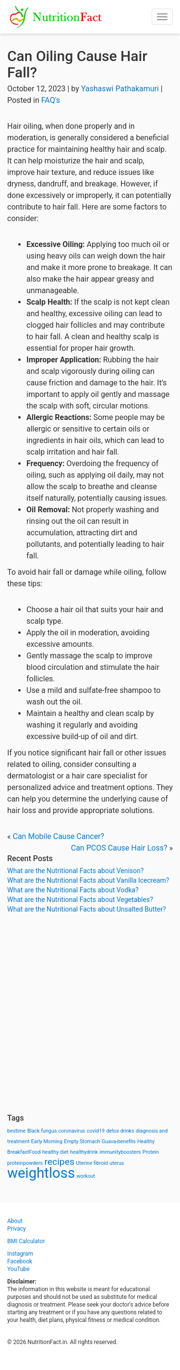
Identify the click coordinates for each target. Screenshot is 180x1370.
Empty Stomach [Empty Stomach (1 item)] (82, 1141)
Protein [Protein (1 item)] (151, 1152)
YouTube (18, 1269)
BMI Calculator (26, 1241)
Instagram (20, 1253)
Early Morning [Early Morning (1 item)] (46, 1141)
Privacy (16, 1228)
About (15, 1221)
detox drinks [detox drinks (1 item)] (120, 1131)
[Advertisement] (90, 1014)
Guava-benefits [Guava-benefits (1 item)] (119, 1141)
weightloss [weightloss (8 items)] (41, 1173)
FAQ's (50, 100)
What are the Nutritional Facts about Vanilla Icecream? (88, 880)
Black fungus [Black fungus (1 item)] (42, 1131)
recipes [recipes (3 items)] (59, 1161)
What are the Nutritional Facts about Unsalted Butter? (86, 909)
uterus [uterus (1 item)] (116, 1163)
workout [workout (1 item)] (86, 1176)
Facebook (19, 1261)
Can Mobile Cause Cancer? (58, 836)
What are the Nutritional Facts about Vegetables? (80, 899)
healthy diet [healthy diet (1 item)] (55, 1152)
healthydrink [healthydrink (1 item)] (84, 1152)
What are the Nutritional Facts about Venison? (75, 871)
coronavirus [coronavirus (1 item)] (72, 1131)
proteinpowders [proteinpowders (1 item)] (25, 1163)
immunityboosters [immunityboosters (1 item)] (120, 1152)
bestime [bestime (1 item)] (16, 1131)
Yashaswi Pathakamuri (120, 88)
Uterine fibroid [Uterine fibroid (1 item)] (92, 1163)
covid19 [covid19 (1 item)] (96, 1131)
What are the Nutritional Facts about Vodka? (73, 890)
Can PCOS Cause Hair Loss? (119, 847)
